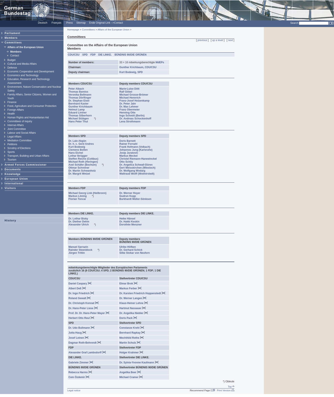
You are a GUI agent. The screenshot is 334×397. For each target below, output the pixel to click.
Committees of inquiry (19, 121)
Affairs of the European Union (25, 47)
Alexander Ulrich (81, 224)
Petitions (12, 144)
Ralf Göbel (128, 91)
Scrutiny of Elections (19, 148)
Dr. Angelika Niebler (133, 313)
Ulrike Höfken (129, 246)
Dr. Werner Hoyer (132, 193)
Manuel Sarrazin (81, 246)
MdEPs (159, 62)
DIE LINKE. (105, 54)
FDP (92, 54)
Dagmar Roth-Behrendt (85, 342)
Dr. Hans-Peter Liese (83, 308)
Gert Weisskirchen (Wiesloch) (139, 167)
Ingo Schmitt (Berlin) (134, 115)
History (10, 220)
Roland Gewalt (80, 298)
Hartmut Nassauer (132, 308)
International (14, 183)
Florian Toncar (80, 199)
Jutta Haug (77, 332)
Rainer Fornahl (130, 143)
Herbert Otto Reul (81, 318)
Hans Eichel (78, 152)
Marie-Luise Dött (131, 88)
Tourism (11, 159)
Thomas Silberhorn (82, 115)
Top (231, 386)
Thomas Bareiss (81, 91)
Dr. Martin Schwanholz (84, 170)
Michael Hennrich (132, 97)
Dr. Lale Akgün (80, 140)
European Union (16, 178)
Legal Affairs (14, 136)
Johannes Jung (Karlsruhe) (138, 149)
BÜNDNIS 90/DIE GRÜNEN (131, 54)
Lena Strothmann (132, 121)
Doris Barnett (129, 140)
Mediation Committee (19, 140)
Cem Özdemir (79, 377)
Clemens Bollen (80, 149)
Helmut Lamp (79, 109)
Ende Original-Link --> (101, 22)
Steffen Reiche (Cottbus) (86, 158)
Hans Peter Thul (80, 121)
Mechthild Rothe (131, 337)
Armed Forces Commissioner (26, 164)
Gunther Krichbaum (83, 106)
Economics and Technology (23, 75)
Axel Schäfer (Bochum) (85, 164)
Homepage (73, 29)
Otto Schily (128, 161)
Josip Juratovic (131, 152)
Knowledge (13, 174)
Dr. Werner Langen (133, 298)
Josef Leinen (79, 337)
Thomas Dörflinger (82, 97)
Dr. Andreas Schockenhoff (137, 118)
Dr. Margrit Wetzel (82, 173)
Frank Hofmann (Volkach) (137, 146)
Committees (13, 42)
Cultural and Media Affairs (22, 63)
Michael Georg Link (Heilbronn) (90, 193)
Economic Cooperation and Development (30, 71)
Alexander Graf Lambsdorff (87, 352)
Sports (11, 151)
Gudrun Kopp (129, 196)
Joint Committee (16, 129)
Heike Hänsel (129, 218)
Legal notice (73, 390)
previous (202, 40)
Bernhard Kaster (81, 103)
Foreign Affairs (15, 109)
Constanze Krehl (131, 327)
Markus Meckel (130, 155)
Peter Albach (79, 88)
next (230, 40)
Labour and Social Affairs (21, 132)
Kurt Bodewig (79, 146)
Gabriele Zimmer (81, 362)
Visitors (10, 188)
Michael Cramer (131, 377)
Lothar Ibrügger (80, 155)
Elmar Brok (128, 283)
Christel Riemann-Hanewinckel (140, 158)
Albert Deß (77, 288)
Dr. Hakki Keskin (131, 221)
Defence (12, 67)
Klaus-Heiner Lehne (133, 303)
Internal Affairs (15, 125)
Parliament (12, 33)
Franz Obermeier (131, 109)
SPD (85, 54)
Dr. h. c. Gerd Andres (83, 143)
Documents (13, 169)
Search (294, 22)
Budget (11, 60)
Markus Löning (80, 196)
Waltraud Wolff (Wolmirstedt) (139, 173)
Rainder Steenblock (83, 249)
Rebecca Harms (80, 372)
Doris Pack (128, 318)
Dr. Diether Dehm (81, 221)
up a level (217, 40)
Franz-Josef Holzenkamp (136, 100)
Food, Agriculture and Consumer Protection (31, 106)
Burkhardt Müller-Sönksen (137, 199)
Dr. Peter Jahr (130, 103)
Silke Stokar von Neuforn (136, 252)
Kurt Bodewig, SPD (131, 72)
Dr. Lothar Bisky (81, 218)
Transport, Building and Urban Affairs (28, 155)
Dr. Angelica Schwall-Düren (138, 164)
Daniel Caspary (80, 283)
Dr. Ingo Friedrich (81, 293)
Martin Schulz (129, 342)
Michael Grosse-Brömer (136, 94)
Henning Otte (129, 112)
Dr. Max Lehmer (131, 106)
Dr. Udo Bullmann (81, 327)
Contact (118, 22)
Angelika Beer (130, 372)
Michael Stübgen (81, 118)
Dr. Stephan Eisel (81, 100)
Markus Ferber (130, 288)
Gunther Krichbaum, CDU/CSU (138, 67)
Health (11, 113)
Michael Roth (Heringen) (85, 161)
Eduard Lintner (80, 112)
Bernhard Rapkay (132, 332)
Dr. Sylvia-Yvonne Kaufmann (138, 362)
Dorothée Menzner (132, 224)
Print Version (225, 390)
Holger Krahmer (131, 352)
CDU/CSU (73, 54)
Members (11, 37)
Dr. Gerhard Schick (133, 249)
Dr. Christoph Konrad (84, 303)
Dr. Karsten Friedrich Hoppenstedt (142, 293)
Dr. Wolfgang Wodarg (134, 170)
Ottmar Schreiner (81, 167)
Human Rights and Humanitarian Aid (28, 117)
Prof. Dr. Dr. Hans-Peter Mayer (89, 313)
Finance (12, 102)
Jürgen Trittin (79, 252)
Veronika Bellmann (82, 94)
